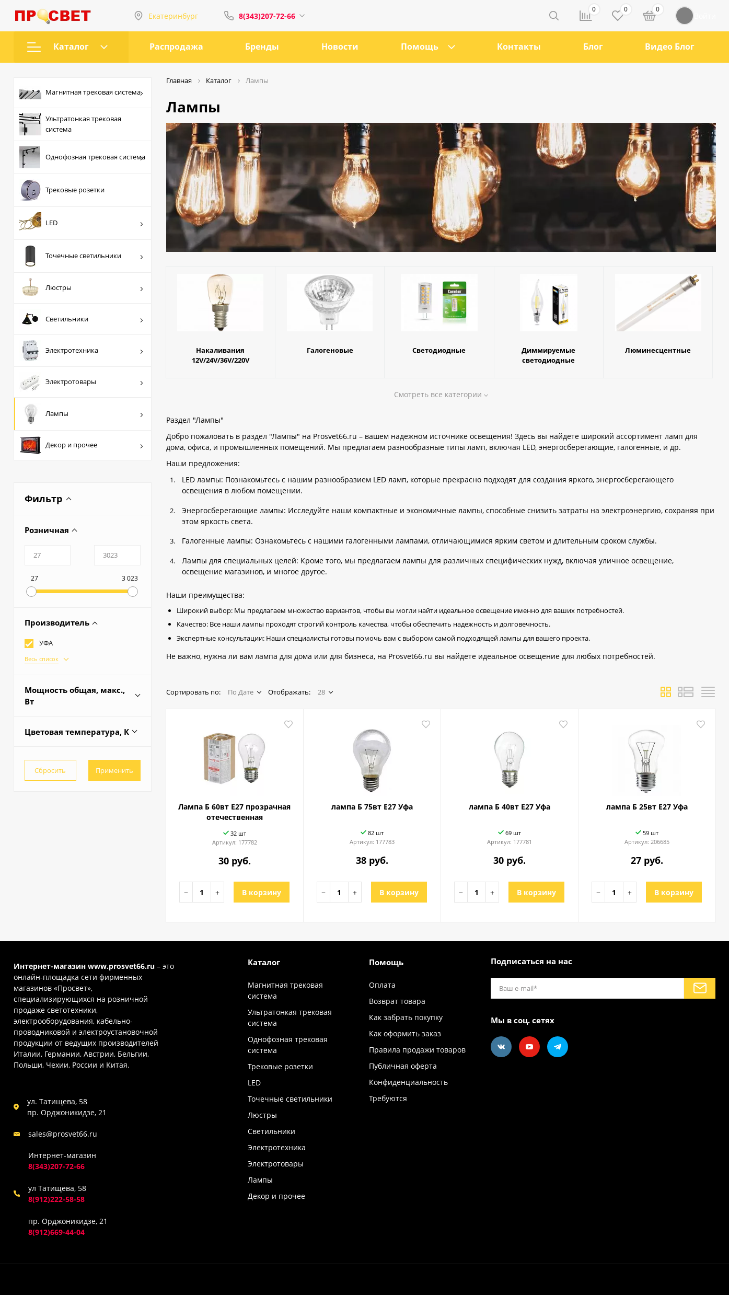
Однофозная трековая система (82, 157)
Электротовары (81, 382)
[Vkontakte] (501, 1046)
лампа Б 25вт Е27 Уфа (647, 807)
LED (81, 223)
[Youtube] (529, 1046)
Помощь (419, 46)
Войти (695, 15)
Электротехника (81, 350)
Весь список (42, 659)
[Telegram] (557, 1046)
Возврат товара (397, 1001)
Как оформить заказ (405, 1033)
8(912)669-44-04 (56, 1232)
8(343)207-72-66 (267, 16)
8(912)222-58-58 (56, 1199)
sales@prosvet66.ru (62, 1134)
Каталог (67, 46)
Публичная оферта (403, 1066)
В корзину (261, 892)
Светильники (81, 319)
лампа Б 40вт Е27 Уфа (509, 807)
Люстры (81, 288)
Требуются (388, 1098)
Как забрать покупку (406, 1017)
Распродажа (176, 46)
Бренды (262, 46)
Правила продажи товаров (417, 1050)
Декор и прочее (81, 445)
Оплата (382, 985)
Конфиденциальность (408, 1082)
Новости (339, 46)
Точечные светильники (81, 256)
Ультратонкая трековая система (70, 124)
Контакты (519, 46)
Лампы (81, 414)
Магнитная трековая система (81, 93)
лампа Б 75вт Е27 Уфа (372, 807)
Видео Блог (670, 46)
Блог (593, 46)
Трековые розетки (62, 190)
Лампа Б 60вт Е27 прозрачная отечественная (234, 812)
